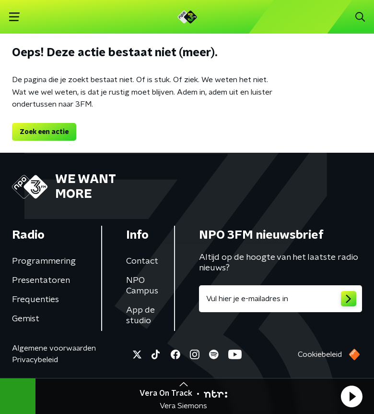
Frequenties (35, 299)
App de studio (140, 315)
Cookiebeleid (320, 354)
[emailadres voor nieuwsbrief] (280, 298)
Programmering (44, 261)
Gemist (25, 319)
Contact (142, 261)
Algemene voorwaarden (54, 348)
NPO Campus (142, 285)
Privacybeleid (35, 360)
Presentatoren (41, 280)
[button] (351, 396)
